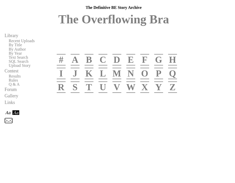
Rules (13, 80)
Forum (11, 89)
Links (10, 102)
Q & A (14, 84)
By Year (15, 53)
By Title (15, 45)
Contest (11, 70)
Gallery (11, 95)
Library (11, 35)
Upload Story (20, 65)
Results (15, 76)
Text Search (18, 57)
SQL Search (18, 61)
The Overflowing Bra (113, 19)
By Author (17, 49)
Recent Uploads (22, 41)
